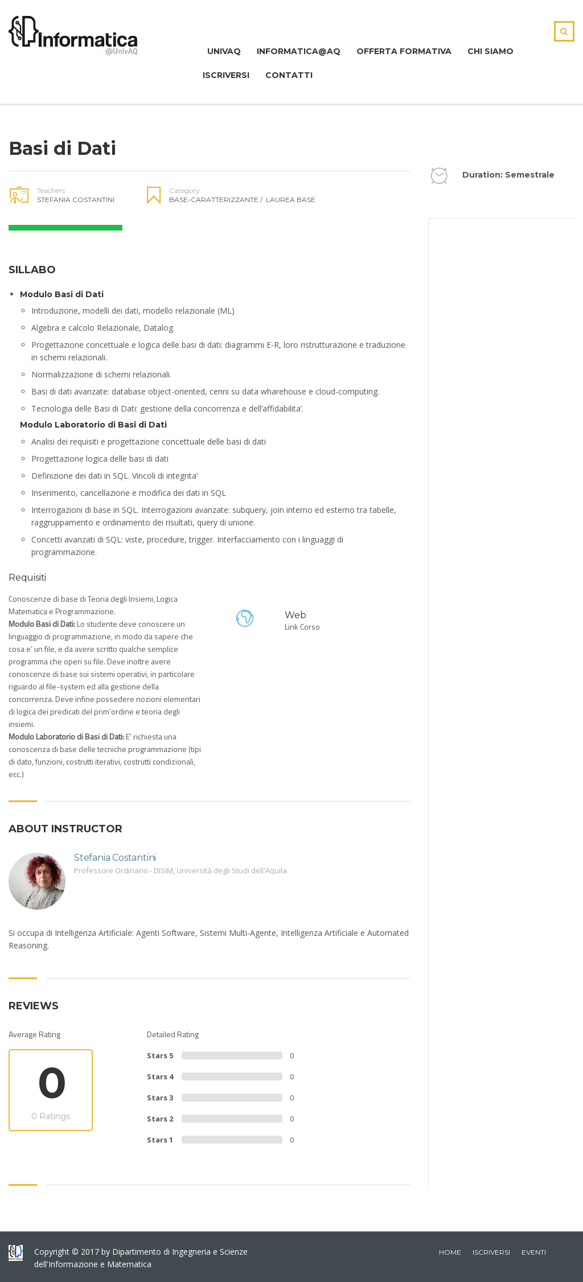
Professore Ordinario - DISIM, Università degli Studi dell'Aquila (180, 870)
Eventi (534, 1252)
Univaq (222, 51)
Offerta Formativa (403, 51)
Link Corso (302, 626)
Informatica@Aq (298, 51)
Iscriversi (226, 75)
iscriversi (491, 1252)
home (450, 1252)
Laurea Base (290, 199)
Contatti (289, 75)
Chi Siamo (490, 51)
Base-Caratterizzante (215, 199)
